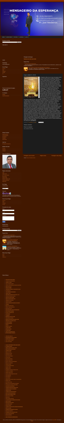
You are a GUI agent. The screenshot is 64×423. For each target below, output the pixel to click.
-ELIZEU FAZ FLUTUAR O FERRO (10, 297)
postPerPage (4, 139)
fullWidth (3, 94)
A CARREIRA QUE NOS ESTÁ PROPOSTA (11, 391)
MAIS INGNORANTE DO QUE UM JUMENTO (11, 337)
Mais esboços (4, 176)
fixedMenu (4, 138)
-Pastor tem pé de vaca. (9, 286)
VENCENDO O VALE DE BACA (12, 246)
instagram (4, 71)
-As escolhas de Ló (8, 290)
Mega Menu (4, 181)
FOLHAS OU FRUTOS (8, 405)
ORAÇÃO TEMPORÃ (8, 401)
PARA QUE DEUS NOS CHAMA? (10, 402)
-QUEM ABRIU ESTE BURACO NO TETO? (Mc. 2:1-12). (12, 294)
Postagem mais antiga (57, 155)
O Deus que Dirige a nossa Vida (10, 398)
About (3, 255)
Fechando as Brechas (8, 364)
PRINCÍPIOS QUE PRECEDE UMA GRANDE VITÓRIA (12, 319)
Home (3, 254)
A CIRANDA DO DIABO (8, 350)
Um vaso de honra (8, 357)
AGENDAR (21, 37)
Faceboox (4, 149)
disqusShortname (5, 134)
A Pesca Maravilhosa (8, 375)
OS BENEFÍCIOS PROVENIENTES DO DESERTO (12, 409)
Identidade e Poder (8, 380)
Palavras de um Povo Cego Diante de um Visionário (12, 383)
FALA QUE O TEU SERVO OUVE (10, 312)
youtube (3, 72)
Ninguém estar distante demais (10, 305)
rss (2, 73)
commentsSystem (5, 135)
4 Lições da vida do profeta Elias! (10, 413)
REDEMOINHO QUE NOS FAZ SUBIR (10, 316)
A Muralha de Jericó (8, 368)
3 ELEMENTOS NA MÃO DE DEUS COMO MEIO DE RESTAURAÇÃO (14, 406)
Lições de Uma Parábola (9, 341)
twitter (3, 201)
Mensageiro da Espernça (6, 143)
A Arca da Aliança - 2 (8, 376)
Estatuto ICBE (4, 177)
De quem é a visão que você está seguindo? (11, 361)
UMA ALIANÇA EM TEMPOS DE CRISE (10, 394)
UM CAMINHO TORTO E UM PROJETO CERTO (11, 412)
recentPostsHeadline (5, 95)
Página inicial (43, 155)
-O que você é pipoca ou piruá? (10, 283)
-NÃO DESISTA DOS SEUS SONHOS (10, 279)
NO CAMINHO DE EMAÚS (9, 346)
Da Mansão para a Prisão (9, 353)
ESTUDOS (16, 37)
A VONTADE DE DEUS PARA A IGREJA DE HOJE (12, 387)
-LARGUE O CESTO (8, 293)
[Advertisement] (35, 47)
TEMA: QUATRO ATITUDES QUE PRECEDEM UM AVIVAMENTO (39, 67)
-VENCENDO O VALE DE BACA (9, 300)
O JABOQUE (7, 304)
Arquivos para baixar (5, 180)
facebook (3, 68)
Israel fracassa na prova (9, 354)
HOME (3, 37)
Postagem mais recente (29, 155)
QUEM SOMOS (9, 37)
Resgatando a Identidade (9, 326)
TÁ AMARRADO (8, 315)
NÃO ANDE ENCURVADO (9, 323)
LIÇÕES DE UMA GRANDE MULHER (10, 331)
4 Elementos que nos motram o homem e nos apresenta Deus (13, 379)
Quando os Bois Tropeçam (9, 358)
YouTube (3, 148)
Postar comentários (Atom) (31, 157)
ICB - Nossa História (5, 175)
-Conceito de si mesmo (8, 301)
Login (3, 172)
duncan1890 (54, 419)
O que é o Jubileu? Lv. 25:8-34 (9, 340)
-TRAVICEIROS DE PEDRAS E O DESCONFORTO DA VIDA (13, 289)
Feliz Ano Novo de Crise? (9, 308)
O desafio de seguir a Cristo (9, 372)
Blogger (32, 420)
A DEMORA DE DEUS (8, 390)
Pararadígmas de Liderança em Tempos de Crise (12, 369)
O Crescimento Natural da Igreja (10, 365)
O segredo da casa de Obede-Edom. (30, 63)
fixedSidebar (4, 136)
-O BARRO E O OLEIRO (9, 282)
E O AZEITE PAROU (8, 327)
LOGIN (26, 37)
